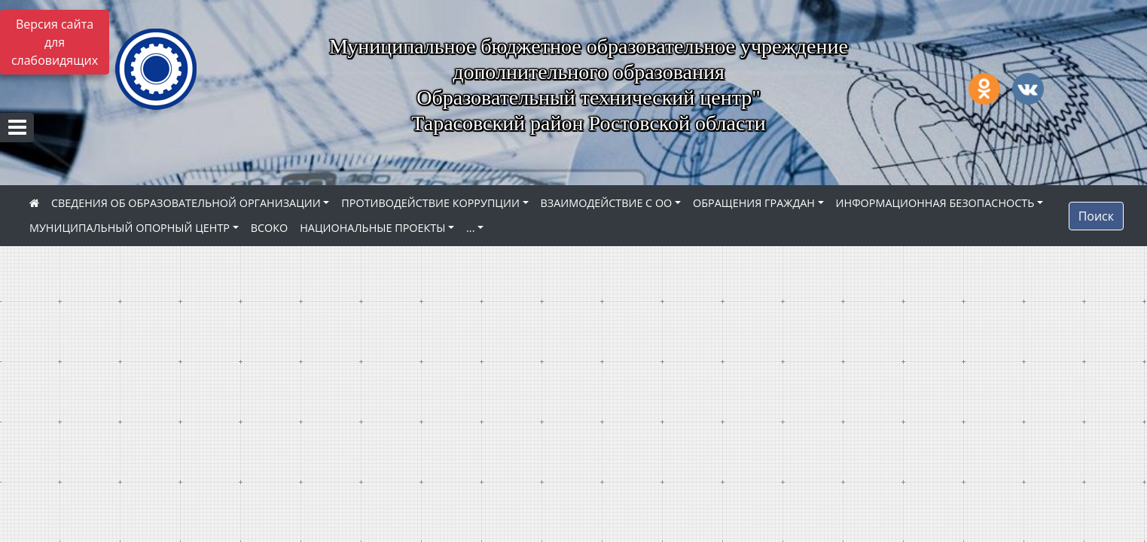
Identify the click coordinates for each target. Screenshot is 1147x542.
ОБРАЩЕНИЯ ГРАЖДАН (754, 203)
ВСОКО (269, 228)
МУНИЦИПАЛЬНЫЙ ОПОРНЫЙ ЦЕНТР (129, 228)
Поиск (1096, 216)
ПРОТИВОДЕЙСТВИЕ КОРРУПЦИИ (430, 203)
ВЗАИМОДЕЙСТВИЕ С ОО (607, 203)
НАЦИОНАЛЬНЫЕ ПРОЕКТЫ (372, 228)
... (470, 228)
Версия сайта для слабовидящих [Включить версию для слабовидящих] (54, 42)
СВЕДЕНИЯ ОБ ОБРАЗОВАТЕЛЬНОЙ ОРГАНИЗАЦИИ (186, 203)
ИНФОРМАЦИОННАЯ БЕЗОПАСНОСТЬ (935, 203)
